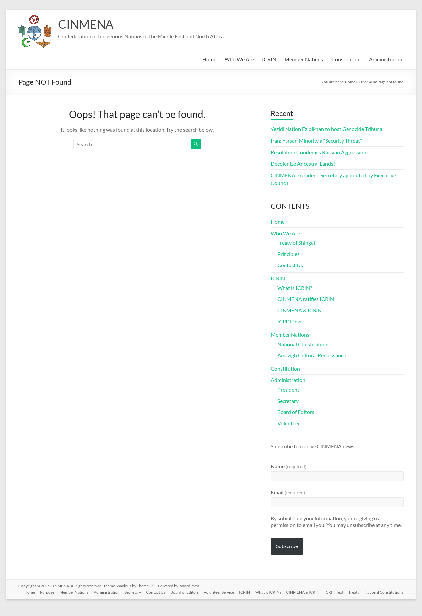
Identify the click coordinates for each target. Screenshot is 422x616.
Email (288, 492)
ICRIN (269, 59)
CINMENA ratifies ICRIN (305, 299)
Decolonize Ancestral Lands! (303, 163)
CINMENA (85, 24)
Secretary (288, 401)
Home (209, 59)
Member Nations (304, 59)
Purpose (47, 591)
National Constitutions (303, 344)
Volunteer (288, 423)
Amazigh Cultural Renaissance (311, 355)
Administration (386, 59)
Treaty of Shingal (296, 242)
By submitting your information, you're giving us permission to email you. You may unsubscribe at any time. (336, 521)
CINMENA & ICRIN (299, 310)
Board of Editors (295, 412)
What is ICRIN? (294, 288)
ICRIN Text (289, 321)
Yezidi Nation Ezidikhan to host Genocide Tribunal (327, 129)
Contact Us (290, 265)
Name (288, 466)
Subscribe (287, 546)
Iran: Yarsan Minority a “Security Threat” (316, 140)
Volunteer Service (220, 591)
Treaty (355, 591)
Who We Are (239, 59)
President (288, 389)
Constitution (346, 59)
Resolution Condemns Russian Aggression (318, 152)
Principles (288, 254)
